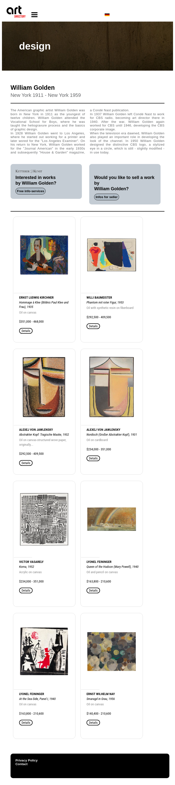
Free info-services (30, 191)
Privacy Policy (26, 760)
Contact (21, 764)
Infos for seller (107, 197)
